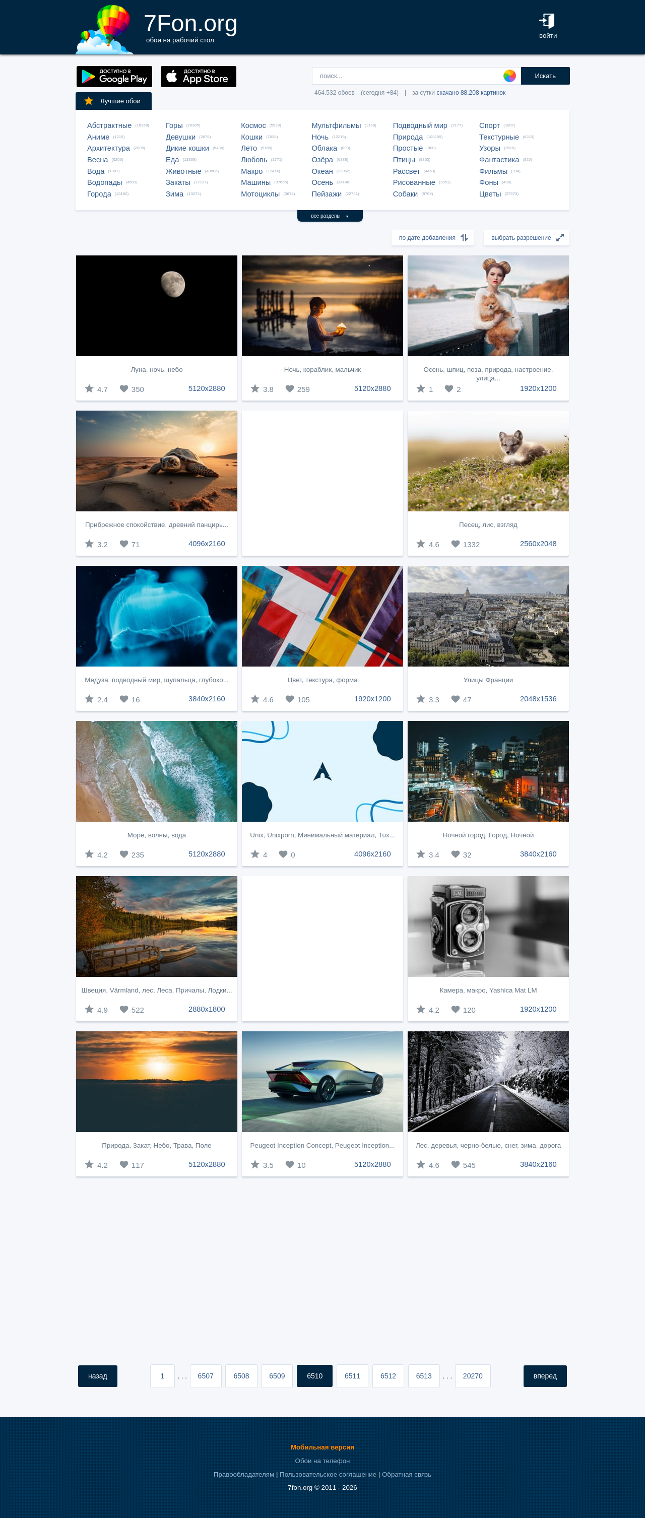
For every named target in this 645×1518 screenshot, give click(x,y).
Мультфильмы (336, 125)
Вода (95, 171)
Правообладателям (244, 1474)
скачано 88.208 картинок (470, 92)
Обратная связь (406, 1474)
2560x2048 (538, 544)
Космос (253, 125)
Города (99, 194)
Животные (184, 171)
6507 (206, 1376)
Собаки (405, 194)
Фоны (488, 182)
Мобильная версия (322, 1447)
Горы (174, 125)
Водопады (104, 182)
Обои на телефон (322, 1461)
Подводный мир (420, 125)
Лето (249, 148)
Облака (324, 148)
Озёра (322, 160)
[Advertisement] (322, 483)
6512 (388, 1376)
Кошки (252, 137)
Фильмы (493, 171)
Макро (252, 171)
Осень (322, 182)
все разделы (330, 216)
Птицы (404, 160)
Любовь (254, 160)
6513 (424, 1376)
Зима (174, 194)
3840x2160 (206, 699)
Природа (408, 137)
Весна (97, 160)
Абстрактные (109, 125)
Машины (256, 182)
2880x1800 (206, 1009)
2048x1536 (538, 699)
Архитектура (108, 148)
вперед (545, 1376)
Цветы (490, 194)
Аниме (98, 137)
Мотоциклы (260, 194)
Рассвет (406, 171)
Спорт (489, 125)
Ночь (320, 137)
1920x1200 (538, 388)
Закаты (178, 182)
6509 (277, 1376)
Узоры (489, 148)
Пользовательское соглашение (328, 1474)
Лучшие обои (112, 100)
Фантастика (499, 160)
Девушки (181, 137)
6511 (352, 1376)
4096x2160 (206, 544)
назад (97, 1376)
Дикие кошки (187, 148)
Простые (408, 148)
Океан (322, 171)
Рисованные (414, 182)
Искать (545, 76)
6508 (241, 1376)
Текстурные (499, 137)
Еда (172, 160)
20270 (473, 1376)
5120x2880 (206, 388)
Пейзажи (326, 194)
